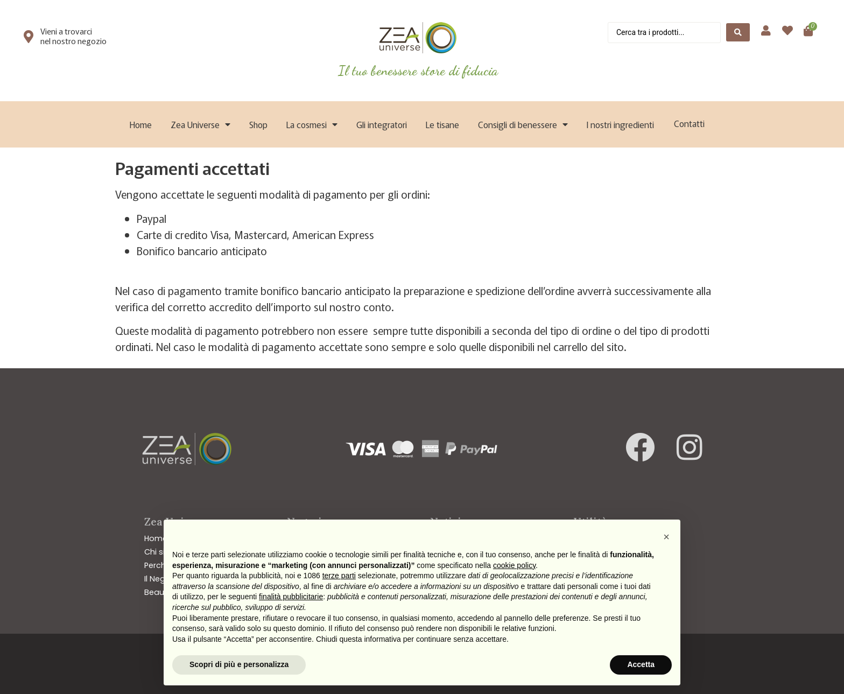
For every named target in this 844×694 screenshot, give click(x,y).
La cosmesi (311, 124)
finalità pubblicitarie (291, 596)
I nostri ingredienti (620, 124)
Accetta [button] (641, 664)
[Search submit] (738, 32)
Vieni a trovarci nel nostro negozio (73, 35)
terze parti (339, 575)
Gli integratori (381, 124)
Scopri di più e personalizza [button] (239, 664)
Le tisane (442, 124)
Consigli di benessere (523, 124)
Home (141, 124)
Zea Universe (200, 124)
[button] (666, 536)
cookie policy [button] (514, 565)
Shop (258, 124)
